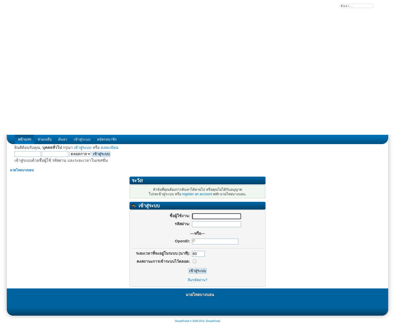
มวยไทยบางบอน (200, 294)
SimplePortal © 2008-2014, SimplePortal (197, 321)
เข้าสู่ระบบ (82, 147)
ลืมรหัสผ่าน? (197, 280)
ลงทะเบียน (109, 147)
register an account (197, 194)
